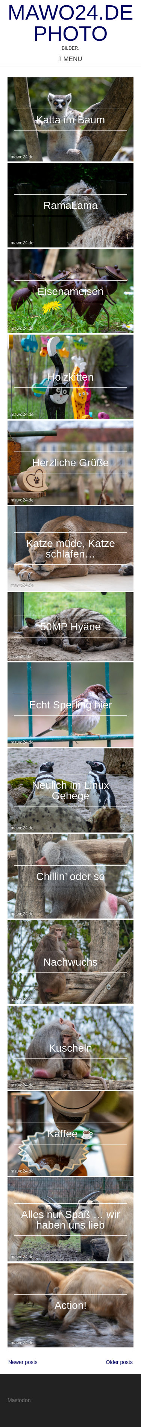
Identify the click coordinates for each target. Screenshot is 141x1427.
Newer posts (23, 1362)
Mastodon (19, 1400)
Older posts (119, 1362)
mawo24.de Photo (70, 23)
